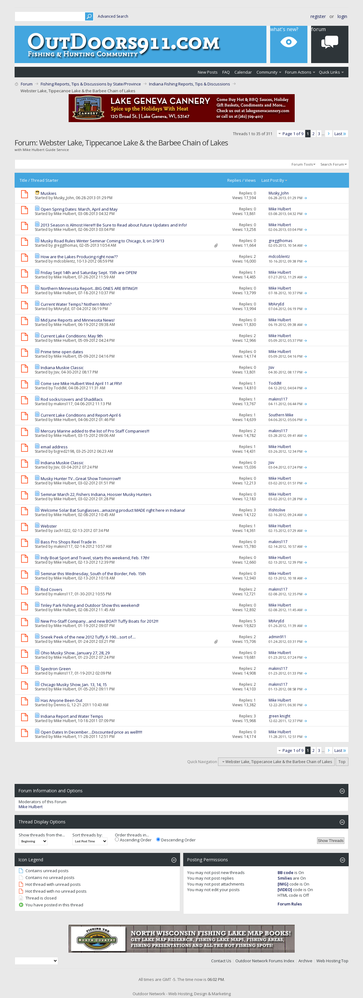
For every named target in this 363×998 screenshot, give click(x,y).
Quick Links (329, 72)
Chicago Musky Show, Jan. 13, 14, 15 (74, 684)
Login (342, 16)
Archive (305, 961)
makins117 (63, 403)
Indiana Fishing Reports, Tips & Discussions (189, 84)
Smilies (285, 878)
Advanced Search (113, 16)
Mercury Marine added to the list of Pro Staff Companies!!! (95, 431)
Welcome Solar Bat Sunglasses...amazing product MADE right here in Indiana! (113, 510)
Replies (234, 180)
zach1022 (62, 530)
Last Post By (274, 180)
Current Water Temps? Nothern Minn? (76, 304)
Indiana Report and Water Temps (72, 716)
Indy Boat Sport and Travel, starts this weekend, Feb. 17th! (95, 558)
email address (54, 447)
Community (267, 72)
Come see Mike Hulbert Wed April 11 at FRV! (81, 383)
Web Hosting (328, 961)
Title (23, 180)
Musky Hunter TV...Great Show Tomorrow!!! (81, 478)
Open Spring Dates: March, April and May (79, 209)
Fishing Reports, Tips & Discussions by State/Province (91, 84)
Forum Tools (302, 164)
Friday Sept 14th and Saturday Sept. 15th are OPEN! (89, 272)
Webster (49, 526)
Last (340, 133)
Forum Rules (290, 904)
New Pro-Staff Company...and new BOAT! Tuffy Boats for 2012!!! (99, 621)
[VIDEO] (285, 889)
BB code (285, 872)
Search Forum (332, 164)
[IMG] (283, 884)
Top (342, 761)
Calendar (243, 72)
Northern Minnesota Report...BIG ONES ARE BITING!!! (89, 288)
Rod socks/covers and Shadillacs (72, 399)
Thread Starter (44, 180)
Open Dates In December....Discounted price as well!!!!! (91, 732)
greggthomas (65, 245)
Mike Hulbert (65, 213)
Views (250, 180)
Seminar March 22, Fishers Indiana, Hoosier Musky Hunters (96, 494)
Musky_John (64, 197)
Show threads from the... (42, 834)
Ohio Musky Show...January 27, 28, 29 (75, 653)
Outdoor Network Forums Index (264, 961)
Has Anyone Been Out (61, 700)
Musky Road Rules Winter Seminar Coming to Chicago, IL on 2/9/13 (102, 241)
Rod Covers (51, 589)
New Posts (208, 72)
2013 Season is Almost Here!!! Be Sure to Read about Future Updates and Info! (114, 225)
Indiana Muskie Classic (62, 367)
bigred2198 (64, 451)
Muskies (49, 193)
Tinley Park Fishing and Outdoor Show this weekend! (90, 605)
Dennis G (62, 704)
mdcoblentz (64, 261)
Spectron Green (56, 668)
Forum (318, 29)
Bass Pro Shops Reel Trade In (68, 542)
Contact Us (221, 961)
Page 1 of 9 (293, 133)
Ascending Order (133, 839)
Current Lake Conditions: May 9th (72, 336)
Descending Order (176, 839)
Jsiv (56, 372)
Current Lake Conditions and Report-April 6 (81, 415)
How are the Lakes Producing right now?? (79, 256)
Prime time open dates (62, 352)
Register (318, 16)
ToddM (60, 388)
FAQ (226, 72)
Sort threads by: (87, 834)
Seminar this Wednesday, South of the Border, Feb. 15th (93, 573)
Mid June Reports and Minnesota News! (78, 320)
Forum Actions (298, 72)
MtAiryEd (61, 308)
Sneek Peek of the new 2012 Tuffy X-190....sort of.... (88, 637)
